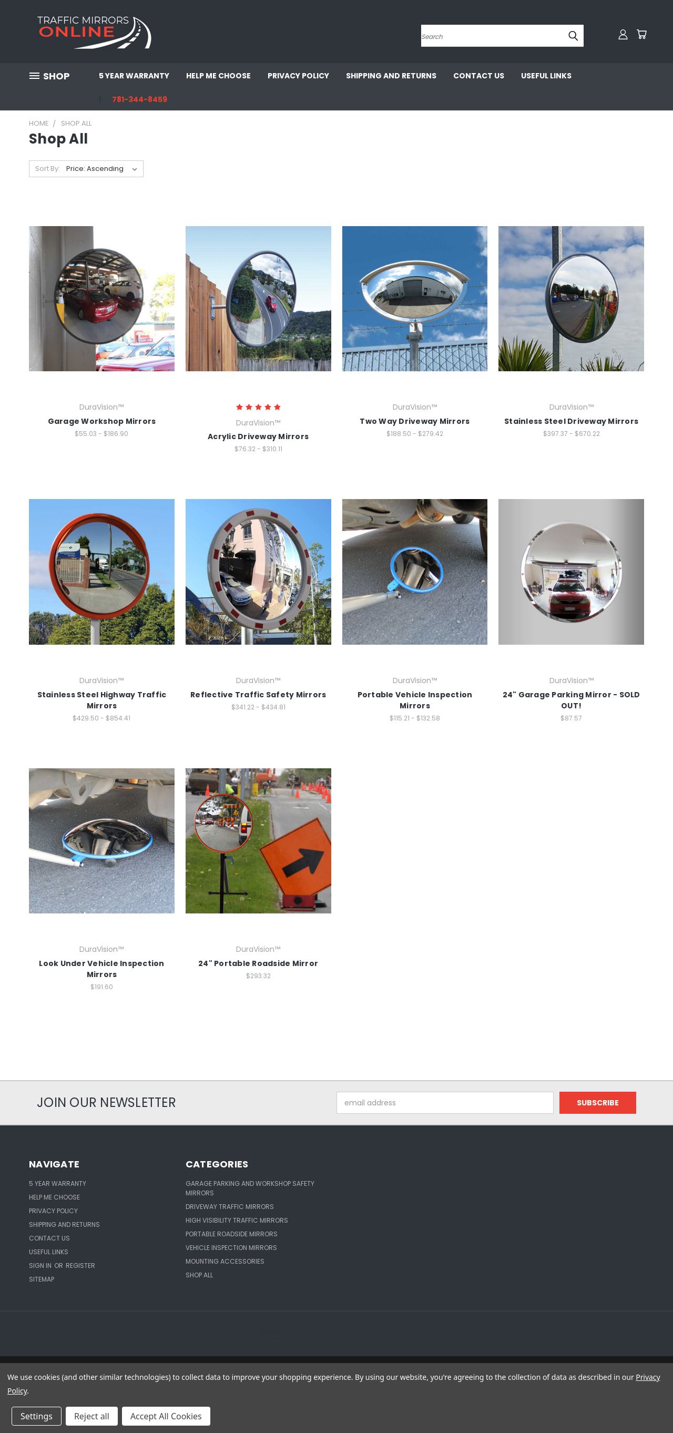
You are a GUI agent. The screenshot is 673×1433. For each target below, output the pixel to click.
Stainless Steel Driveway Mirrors (571, 421)
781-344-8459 (139, 99)
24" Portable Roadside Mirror (258, 963)
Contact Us (478, 75)
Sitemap (41, 1279)
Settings (37, 1416)
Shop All (199, 1275)
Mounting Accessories (225, 1261)
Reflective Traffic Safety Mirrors (258, 694)
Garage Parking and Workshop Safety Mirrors (250, 1188)
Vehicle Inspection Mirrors (231, 1247)
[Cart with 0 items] (641, 34)
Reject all (91, 1416)
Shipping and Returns (391, 75)
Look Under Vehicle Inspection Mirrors (101, 969)
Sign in (41, 1265)
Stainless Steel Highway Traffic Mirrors (102, 700)
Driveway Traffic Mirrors (230, 1206)
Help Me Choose (218, 75)
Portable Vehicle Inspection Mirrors (415, 700)
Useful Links (546, 75)
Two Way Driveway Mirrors (415, 421)
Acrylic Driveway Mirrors (258, 436)
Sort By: (47, 169)
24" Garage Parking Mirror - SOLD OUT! (571, 700)
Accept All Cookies (166, 1416)
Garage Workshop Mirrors (102, 421)
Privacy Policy (298, 75)
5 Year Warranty (134, 75)
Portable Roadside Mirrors (232, 1233)
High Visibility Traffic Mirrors (237, 1220)
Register (80, 1265)
